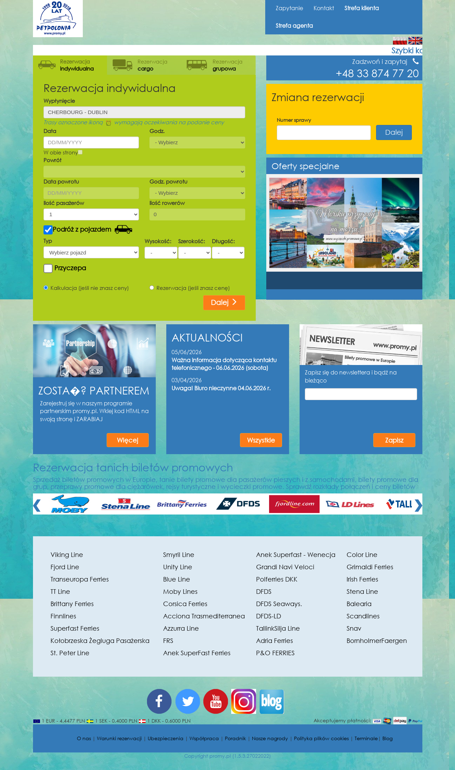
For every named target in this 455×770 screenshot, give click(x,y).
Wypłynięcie (59, 100)
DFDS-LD (268, 616)
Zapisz (394, 440)
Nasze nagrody (270, 738)
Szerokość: (191, 241)
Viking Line (67, 554)
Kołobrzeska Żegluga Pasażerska (100, 640)
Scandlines (363, 616)
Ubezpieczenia (165, 738)
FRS (168, 640)
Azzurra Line (181, 628)
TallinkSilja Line (278, 628)
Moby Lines (180, 591)
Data (50, 130)
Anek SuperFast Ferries (196, 653)
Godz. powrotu (168, 181)
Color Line (362, 554)
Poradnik (235, 738)
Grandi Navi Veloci (285, 567)
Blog (387, 738)
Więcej (127, 440)
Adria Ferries (274, 640)
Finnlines (63, 616)
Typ (48, 240)
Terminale (366, 738)
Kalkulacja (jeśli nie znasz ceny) (86, 287)
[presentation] (361, 415)
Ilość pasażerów (64, 202)
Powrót (52, 160)
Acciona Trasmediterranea (204, 616)
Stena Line (362, 591)
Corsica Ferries (185, 604)
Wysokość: (158, 241)
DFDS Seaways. (279, 604)
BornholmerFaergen (377, 640)
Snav (354, 628)
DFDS (264, 591)
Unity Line (177, 567)
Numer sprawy (294, 120)
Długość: (223, 241)
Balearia (359, 604)
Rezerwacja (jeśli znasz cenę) (189, 287)
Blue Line (176, 579)
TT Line (60, 591)
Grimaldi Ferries (370, 567)
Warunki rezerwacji (119, 738)
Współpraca (204, 738)
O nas (84, 738)
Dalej (224, 302)
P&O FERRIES (275, 653)
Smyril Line (178, 554)
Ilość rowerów (167, 202)
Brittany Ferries (72, 604)
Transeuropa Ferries (80, 579)
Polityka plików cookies (321, 738)
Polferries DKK (276, 579)
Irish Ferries (362, 579)
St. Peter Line (70, 653)
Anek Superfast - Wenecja (295, 554)
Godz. (157, 130)
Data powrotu (61, 181)
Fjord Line (65, 567)
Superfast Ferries (75, 628)
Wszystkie (261, 440)
